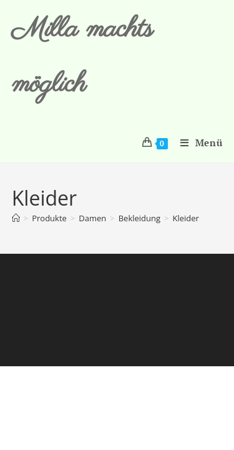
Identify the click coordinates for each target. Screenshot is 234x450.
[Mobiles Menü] (197, 142)
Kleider (185, 218)
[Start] (16, 218)
